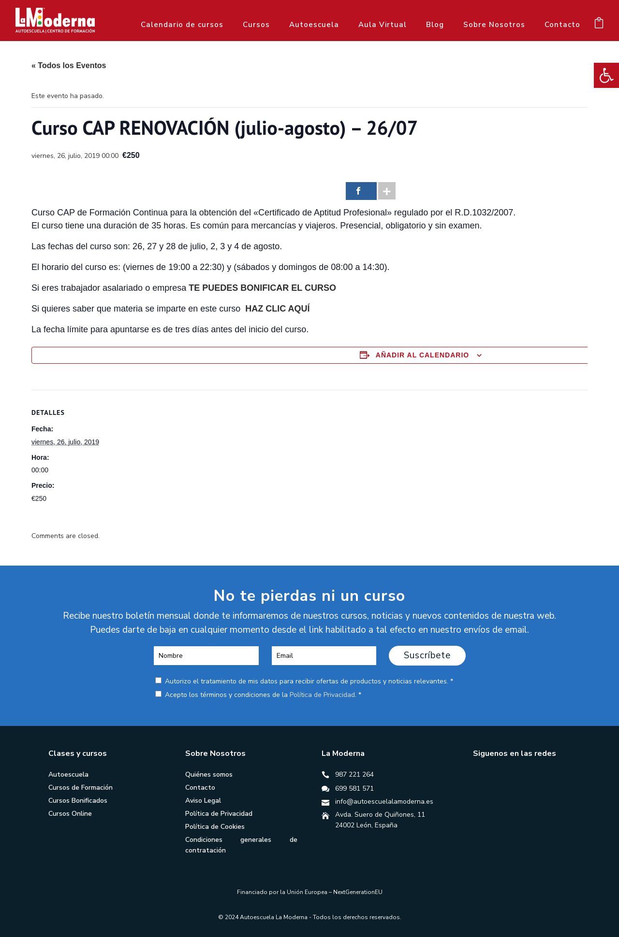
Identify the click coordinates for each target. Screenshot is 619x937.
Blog (435, 24)
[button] (606, 75)
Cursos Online (70, 813)
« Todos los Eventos (68, 65)
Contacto (562, 24)
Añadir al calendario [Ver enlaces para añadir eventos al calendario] (422, 355)
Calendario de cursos (182, 24)
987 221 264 (354, 774)
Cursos (256, 24)
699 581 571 (354, 788)
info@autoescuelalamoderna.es (384, 801)
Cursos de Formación (80, 787)
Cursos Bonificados (77, 800)
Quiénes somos (209, 774)
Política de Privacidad (322, 694)
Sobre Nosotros (494, 24)
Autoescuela (314, 24)
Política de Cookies (215, 826)
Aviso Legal (203, 800)
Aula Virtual (382, 24)
